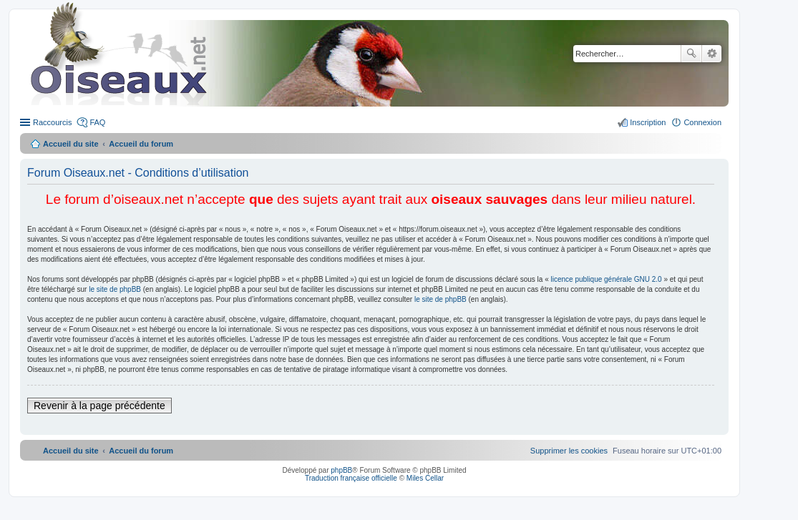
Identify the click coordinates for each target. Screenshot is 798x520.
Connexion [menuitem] (702, 122)
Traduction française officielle (351, 478)
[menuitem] (569, 450)
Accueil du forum (141, 143)
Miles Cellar (425, 478)
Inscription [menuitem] (648, 122)
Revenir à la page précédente (99, 405)
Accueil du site (71, 143)
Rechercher (691, 53)
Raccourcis (52, 122)
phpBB (341, 470)
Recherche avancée (711, 53)
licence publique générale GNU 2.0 (606, 279)
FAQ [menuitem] (97, 122)
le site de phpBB (115, 289)
